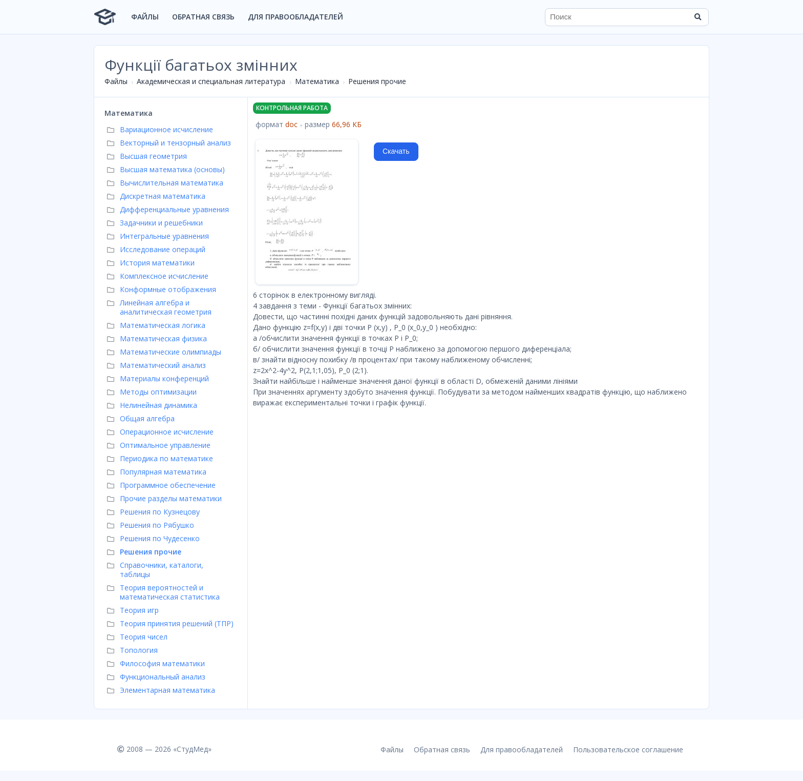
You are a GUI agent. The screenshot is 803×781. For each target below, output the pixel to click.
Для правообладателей (295, 17)
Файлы (145, 17)
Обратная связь (203, 17)
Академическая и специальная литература (211, 81)
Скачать (396, 151)
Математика (317, 81)
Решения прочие (377, 81)
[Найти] (697, 17)
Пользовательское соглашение (628, 749)
